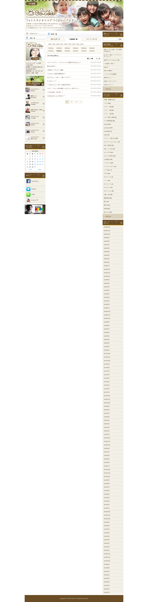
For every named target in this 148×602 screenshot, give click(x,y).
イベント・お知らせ (109, 138)
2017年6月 (107, 374)
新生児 (106, 205)
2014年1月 (107, 508)
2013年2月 (107, 546)
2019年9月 (107, 279)
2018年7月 (107, 329)
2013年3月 (107, 543)
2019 (53, 44)
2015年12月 (107, 437)
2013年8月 (107, 525)
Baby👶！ (106, 67)
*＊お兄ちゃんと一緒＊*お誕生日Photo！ (59, 85)
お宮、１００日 (108, 148)
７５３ (106, 103)
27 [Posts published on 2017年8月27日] (42, 164)
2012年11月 (107, 557)
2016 (65, 44)
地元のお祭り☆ (51, 66)
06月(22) (92, 48)
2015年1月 (107, 466)
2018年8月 (107, 325)
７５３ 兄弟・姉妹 (109, 117)
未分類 (106, 208)
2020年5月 (107, 251)
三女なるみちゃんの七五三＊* (56, 96)
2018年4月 (107, 339)
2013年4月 (107, 539)
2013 (77, 44)
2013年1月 (107, 550)
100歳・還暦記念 (108, 99)
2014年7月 (107, 487)
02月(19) (59, 48)
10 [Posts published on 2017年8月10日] (35, 159)
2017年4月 (107, 381)
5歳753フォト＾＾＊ (109, 77)
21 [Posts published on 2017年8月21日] (27, 164)
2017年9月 (107, 364)
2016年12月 (107, 395)
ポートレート (107, 184)
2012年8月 (107, 567)
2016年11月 (107, 399)
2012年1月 (107, 592)
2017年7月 (107, 371)
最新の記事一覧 (55, 39)
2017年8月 (107, 367)
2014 (73, 44)
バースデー (107, 163)
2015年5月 (107, 459)
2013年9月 (107, 522)
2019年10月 (107, 276)
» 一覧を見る (107, 89)
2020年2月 (107, 262)
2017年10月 (107, 360)
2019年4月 (107, 297)
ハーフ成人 (107, 170)
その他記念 (107, 159)
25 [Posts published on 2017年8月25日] (37, 164)
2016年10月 (107, 402)
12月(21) (92, 51)
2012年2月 (107, 589)
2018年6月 (107, 332)
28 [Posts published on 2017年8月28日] (27, 167)
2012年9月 (107, 564)
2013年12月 (107, 511)
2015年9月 (107, 448)
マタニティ (107, 187)
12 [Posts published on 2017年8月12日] (40, 159)
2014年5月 (107, 494)
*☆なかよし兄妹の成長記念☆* (56, 73)
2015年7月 (107, 452)
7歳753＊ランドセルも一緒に (112, 60)
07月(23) (50, 51)
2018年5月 (107, 336)
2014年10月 (107, 476)
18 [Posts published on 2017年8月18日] (37, 161)
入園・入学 (107, 194)
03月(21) (67, 48)
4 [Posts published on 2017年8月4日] (37, 156)
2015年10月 (107, 445)
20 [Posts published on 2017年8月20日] (42, 161)
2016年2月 (107, 431)
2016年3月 (107, 427)
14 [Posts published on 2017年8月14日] (27, 161)
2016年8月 (107, 409)
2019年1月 (107, 308)
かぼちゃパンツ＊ (109, 84)
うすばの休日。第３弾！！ (55, 92)
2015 (69, 44)
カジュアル (107, 152)
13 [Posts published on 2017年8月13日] (42, 159)
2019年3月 (107, 301)
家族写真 (106, 198)
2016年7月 (107, 413)
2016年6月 (107, 416)
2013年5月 (107, 536)
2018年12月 (107, 311)
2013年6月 (107, 532)
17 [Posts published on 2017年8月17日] (35, 161)
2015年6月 (107, 455)
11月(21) (83, 51)
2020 (49, 44)
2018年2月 (107, 346)
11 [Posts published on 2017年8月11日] (37, 159)
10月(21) (75, 51)
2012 (81, 44)
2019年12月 (107, 269)
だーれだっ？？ (51, 81)
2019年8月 (107, 283)
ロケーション (107, 191)
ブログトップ (35, 34)
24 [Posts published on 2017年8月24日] (35, 164)
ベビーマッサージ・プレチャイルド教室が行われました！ (64, 62)
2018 (57, 44)
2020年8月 (107, 241)
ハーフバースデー (109, 166)
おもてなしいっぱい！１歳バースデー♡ (59, 77)
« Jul (30, 169)
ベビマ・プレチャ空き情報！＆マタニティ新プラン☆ (63, 88)
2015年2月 (107, 462)
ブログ (106, 173)
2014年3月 (107, 501)
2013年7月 (107, 529)
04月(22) (75, 48)
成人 (105, 201)
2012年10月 (107, 561)
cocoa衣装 (106, 131)
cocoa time (107, 127)
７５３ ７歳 (107, 113)
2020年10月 (107, 234)
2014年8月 (107, 483)
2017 (61, 44)
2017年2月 (107, 388)
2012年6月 (107, 575)
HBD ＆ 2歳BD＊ (108, 70)
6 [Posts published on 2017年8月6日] (42, 156)
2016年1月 (107, 434)
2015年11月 (107, 441)
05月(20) (83, 48)
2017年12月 (107, 353)
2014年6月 (107, 490)
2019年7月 (107, 286)
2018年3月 (107, 343)
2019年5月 (107, 294)
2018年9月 (107, 322)
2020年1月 (107, 265)
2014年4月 (107, 497)
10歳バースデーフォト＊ (110, 81)
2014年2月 (107, 504)
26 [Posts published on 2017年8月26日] (40, 164)
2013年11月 (107, 515)
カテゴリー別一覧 (91, 39)
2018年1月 (107, 350)
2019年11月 (107, 272)
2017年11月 (107, 357)
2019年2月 (107, 304)
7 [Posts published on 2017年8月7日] (27, 159)
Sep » (40, 169)
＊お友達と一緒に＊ (109, 63)
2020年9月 (107, 237)
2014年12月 (107, 469)
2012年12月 (107, 553)
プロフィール (107, 177)
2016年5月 (107, 420)
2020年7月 (107, 244)
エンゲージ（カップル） (110, 142)
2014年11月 (107, 473)
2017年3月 (107, 385)
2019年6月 (107, 290)
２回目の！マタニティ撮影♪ (55, 70)
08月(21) (59, 51)
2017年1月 (107, 392)
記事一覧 (35, 38)
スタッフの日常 (108, 156)
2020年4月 (107, 255)
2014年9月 (107, 480)
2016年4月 (107, 423)
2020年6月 (107, 248)
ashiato (106, 124)
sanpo (105, 134)
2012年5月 (107, 578)
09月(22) (67, 51)
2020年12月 (107, 227)
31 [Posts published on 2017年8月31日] (35, 167)
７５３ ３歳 (107, 106)
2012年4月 (107, 582)
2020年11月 (107, 230)
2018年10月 (107, 318)
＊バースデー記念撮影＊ (110, 74)
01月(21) (50, 48)
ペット (106, 180)
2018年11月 (107, 315)
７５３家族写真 (108, 120)
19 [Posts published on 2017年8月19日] (40, 161)
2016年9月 (107, 406)
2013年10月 (107, 518)
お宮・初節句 (107, 145)
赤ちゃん (106, 212)
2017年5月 (107, 378)
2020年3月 (107, 258)
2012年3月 (107, 585)
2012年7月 (107, 571)
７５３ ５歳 (107, 110)
